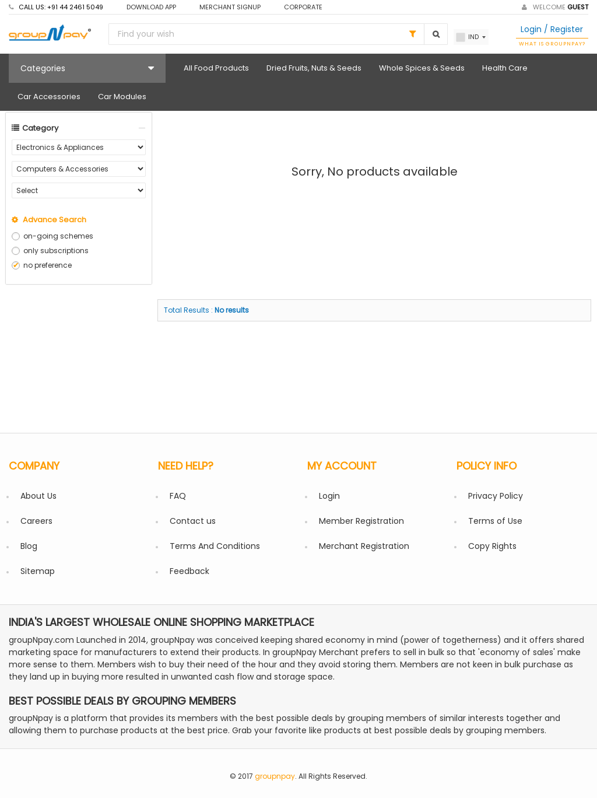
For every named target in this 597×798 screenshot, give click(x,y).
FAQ (178, 496)
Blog (28, 546)
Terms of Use (495, 521)
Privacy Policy (495, 496)
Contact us (193, 521)
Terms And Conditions (215, 546)
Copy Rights (492, 546)
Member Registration (361, 521)
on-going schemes (58, 236)
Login (329, 496)
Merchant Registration (364, 546)
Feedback (189, 571)
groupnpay (275, 776)
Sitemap (37, 571)
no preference (47, 265)
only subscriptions (56, 251)
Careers (36, 521)
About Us (38, 496)
